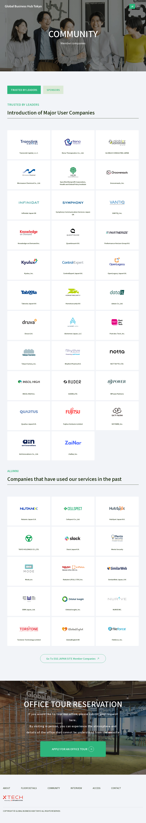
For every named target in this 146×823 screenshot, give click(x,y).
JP (132, 6)
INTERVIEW (76, 789)
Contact (116, 789)
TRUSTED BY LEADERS (24, 90)
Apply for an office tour (73, 749)
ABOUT (6, 789)
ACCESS (96, 789)
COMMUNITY (54, 789)
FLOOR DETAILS (29, 789)
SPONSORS (53, 90)
